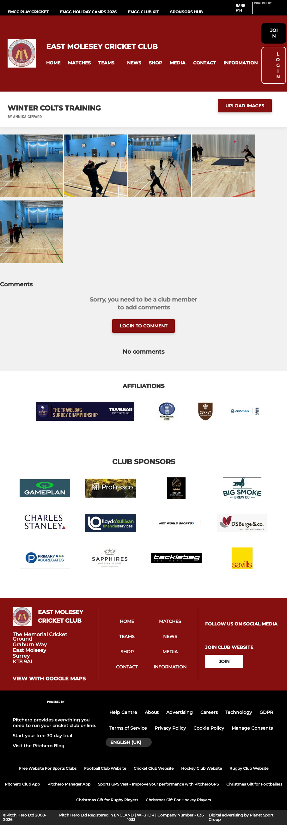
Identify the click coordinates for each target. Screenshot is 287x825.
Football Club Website (105, 768)
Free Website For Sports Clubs (47, 768)
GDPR (266, 712)
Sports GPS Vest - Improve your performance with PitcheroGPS (158, 784)
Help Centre (123, 712)
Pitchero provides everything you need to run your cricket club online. (54, 722)
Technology (238, 712)
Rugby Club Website (248, 768)
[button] (53, 63)
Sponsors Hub (186, 11)
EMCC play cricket (28, 11)
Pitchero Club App (22, 784)
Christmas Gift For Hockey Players (178, 800)
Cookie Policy (208, 728)
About (152, 712)
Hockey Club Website (201, 768)
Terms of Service (128, 728)
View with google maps (49, 679)
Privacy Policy (170, 728)
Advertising (179, 712)
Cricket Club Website (154, 768)
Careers (209, 712)
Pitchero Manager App (68, 784)
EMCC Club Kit (143, 11)
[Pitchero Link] (266, 10)
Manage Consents (252, 728)
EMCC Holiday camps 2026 (88, 11)
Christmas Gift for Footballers (254, 784)
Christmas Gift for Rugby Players (107, 800)
